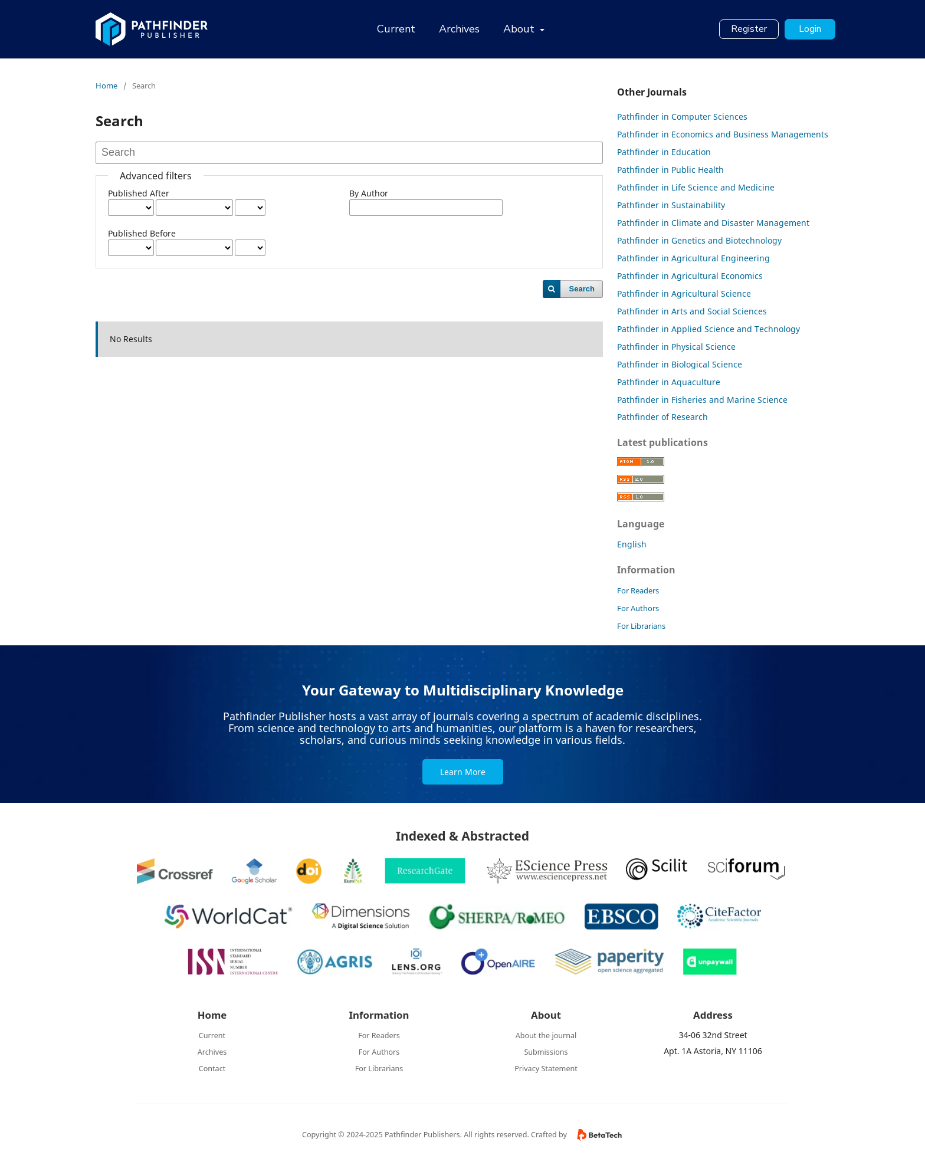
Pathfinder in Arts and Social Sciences (692, 311)
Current (396, 29)
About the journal (546, 1036)
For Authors (638, 608)
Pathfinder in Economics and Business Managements (722, 134)
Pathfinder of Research (662, 416)
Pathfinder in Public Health (670, 169)
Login (810, 28)
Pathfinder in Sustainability (671, 205)
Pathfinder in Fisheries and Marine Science (702, 399)
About (520, 29)
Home (106, 85)
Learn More (463, 771)
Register (749, 28)
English (632, 544)
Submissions (546, 1052)
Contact (212, 1069)
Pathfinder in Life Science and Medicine (696, 187)
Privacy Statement (546, 1069)
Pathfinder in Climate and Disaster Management (713, 222)
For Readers (638, 590)
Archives (459, 29)
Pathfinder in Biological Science (679, 364)
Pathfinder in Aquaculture (668, 382)
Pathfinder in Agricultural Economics (690, 275)
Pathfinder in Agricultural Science (684, 293)
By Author (368, 193)
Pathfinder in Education (664, 151)
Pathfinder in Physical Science (676, 346)
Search (582, 288)
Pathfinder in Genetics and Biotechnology (699, 240)
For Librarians (641, 626)
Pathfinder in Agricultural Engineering (693, 258)
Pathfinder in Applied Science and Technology (708, 328)
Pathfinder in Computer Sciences (682, 116)
